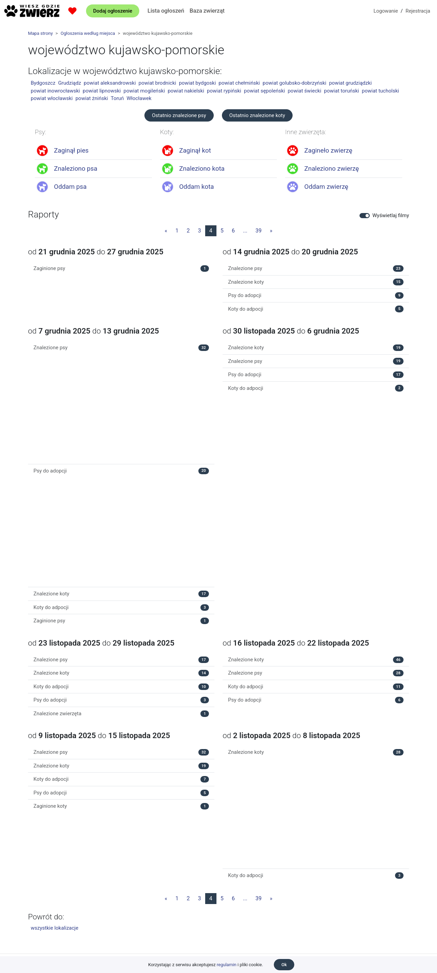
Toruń (117, 98)
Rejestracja (418, 11)
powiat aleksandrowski (110, 83)
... (245, 230)
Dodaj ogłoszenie (112, 11)
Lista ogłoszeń (165, 10)
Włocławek (139, 98)
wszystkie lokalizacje (54, 928)
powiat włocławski (52, 98)
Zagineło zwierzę (328, 150)
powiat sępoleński (264, 91)
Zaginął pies (71, 150)
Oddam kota (196, 187)
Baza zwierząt (206, 10)
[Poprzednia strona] (165, 230)
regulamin (227, 964)
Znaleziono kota (202, 168)
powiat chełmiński (239, 83)
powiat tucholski (380, 91)
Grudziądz (69, 83)
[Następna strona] (271, 230)
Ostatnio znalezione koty (257, 115)
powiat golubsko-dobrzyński (294, 83)
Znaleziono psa (75, 168)
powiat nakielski (186, 91)
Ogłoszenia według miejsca (87, 33)
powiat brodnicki (157, 83)
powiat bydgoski (197, 83)
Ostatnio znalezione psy (179, 115)
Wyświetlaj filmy (390, 215)
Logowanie (385, 11)
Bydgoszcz (43, 83)
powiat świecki (304, 91)
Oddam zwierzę (326, 187)
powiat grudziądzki (350, 83)
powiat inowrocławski (55, 91)
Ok (284, 964)
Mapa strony (40, 33)
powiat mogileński (144, 91)
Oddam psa (70, 187)
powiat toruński (341, 91)
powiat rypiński (224, 91)
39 (258, 230)
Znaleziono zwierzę (331, 168)
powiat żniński (91, 98)
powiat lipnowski (102, 91)
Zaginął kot (195, 150)
